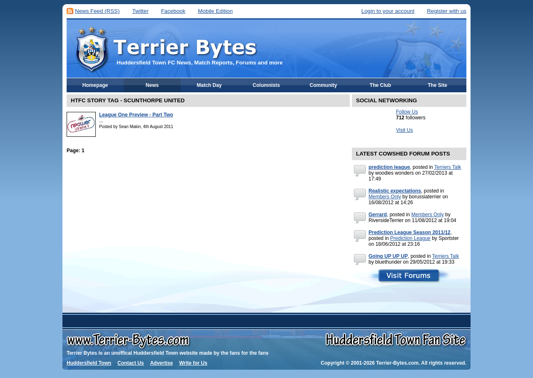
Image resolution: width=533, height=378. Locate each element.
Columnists (266, 85)
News (152, 85)
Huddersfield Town (89, 363)
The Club (380, 85)
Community (323, 85)
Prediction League (410, 238)
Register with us (446, 11)
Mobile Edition (215, 11)
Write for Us (193, 363)
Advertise (161, 363)
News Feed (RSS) (97, 11)
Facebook (173, 11)
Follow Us (407, 112)
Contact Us (130, 363)
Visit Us (404, 130)
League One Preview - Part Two (136, 115)
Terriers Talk (447, 167)
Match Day (209, 85)
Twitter (140, 11)
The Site (437, 85)
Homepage (95, 85)
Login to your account (387, 11)
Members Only (385, 197)
